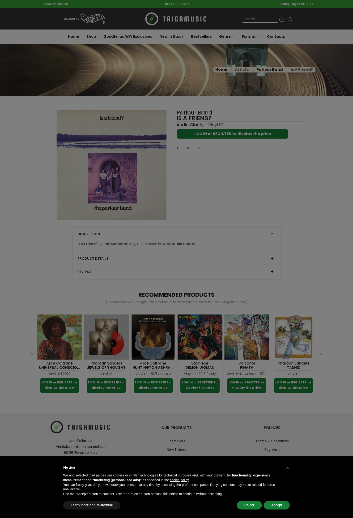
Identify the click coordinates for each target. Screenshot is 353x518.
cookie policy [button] (179, 480)
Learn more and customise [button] (92, 505)
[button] (287, 467)
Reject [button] (249, 505)
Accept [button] (276, 505)
